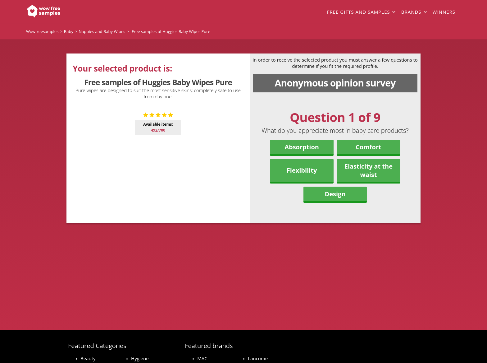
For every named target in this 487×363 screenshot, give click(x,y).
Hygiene (140, 358)
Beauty (88, 358)
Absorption (301, 147)
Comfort (368, 147)
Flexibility (302, 170)
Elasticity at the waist (368, 170)
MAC (202, 358)
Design (335, 194)
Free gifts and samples (358, 12)
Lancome (258, 358)
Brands (411, 12)
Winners (444, 12)
